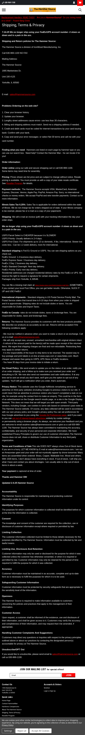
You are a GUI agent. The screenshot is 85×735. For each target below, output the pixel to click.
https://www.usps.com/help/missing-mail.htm (52, 285)
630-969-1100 (8, 2)
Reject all (21, 730)
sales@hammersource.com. (27, 337)
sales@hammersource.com (22, 94)
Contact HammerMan (10, 704)
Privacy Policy (7, 725)
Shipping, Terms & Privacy (11, 713)
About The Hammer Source (12, 710)
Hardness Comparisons (10, 707)
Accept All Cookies (40, 730)
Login (46, 691)
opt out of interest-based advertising (29, 418)
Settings (8, 730)
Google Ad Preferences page (52, 415)
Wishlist (47, 688)
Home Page (6, 700)
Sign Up (52, 691)
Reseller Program (14, 183)
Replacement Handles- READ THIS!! (18, 17)
